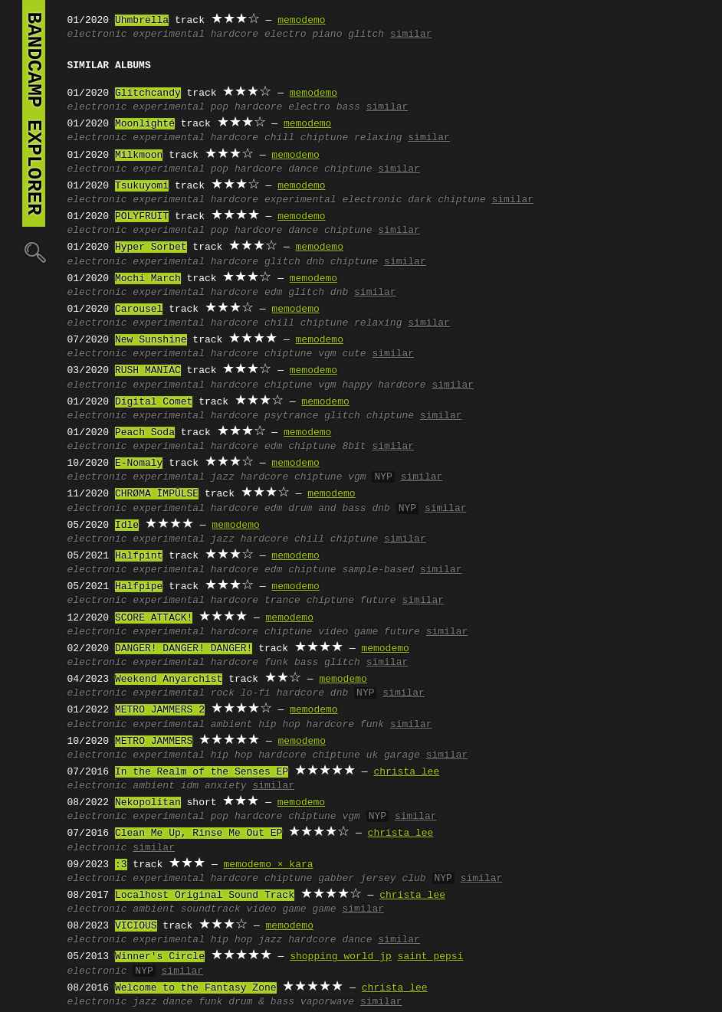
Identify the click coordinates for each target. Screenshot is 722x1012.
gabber (336, 879)
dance (303, 169)
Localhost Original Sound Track (204, 895)
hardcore (234, 34)
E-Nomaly (138, 463)
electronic (97, 34)
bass (348, 107)
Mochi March (148, 279)
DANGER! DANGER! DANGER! (183, 649)
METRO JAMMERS (153, 741)
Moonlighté (145, 124)
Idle (127, 525)
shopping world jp (341, 957)
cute (354, 354)
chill (279, 138)
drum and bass (327, 509)
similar (411, 34)
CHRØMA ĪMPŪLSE (157, 494)
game (324, 909)
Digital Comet (153, 402)
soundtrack (211, 909)
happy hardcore (383, 385)
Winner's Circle (160, 957)
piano (327, 34)
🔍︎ (34, 251)
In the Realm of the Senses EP (201, 772)
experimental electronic (333, 200)
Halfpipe (138, 587)
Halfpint (138, 556)
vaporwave (327, 1002)
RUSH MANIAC (148, 371)
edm (273, 293)
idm (190, 786)
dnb (315, 262)
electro (285, 34)
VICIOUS (136, 926)
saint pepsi (431, 957)
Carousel (138, 309)
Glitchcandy (148, 93)
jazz (223, 477)
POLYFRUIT (142, 217)
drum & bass (261, 1002)
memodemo (301, 21)
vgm (327, 354)
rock (223, 693)
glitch (366, 34)
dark (420, 200)
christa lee (406, 772)
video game (348, 632)
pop (219, 107)
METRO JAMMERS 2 (160, 710)
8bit (354, 447)
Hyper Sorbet (151, 247)
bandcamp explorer (34, 113)
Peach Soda (145, 433)
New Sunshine (151, 340)
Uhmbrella (142, 21)
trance (282, 601)
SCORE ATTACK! (153, 618)
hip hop (279, 725)
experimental (169, 34)
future (378, 601)
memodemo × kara (268, 865)
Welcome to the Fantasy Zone (196, 988)
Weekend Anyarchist (168, 679)
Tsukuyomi (142, 186)
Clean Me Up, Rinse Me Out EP (198, 833)
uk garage (393, 755)
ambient (232, 725)
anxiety (226, 786)
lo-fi (256, 693)
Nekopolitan (148, 803)
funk (276, 663)
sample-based (378, 570)
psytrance (291, 416)
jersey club (393, 879)
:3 (121, 865)
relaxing (378, 138)
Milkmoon (138, 155)
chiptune (324, 138)
